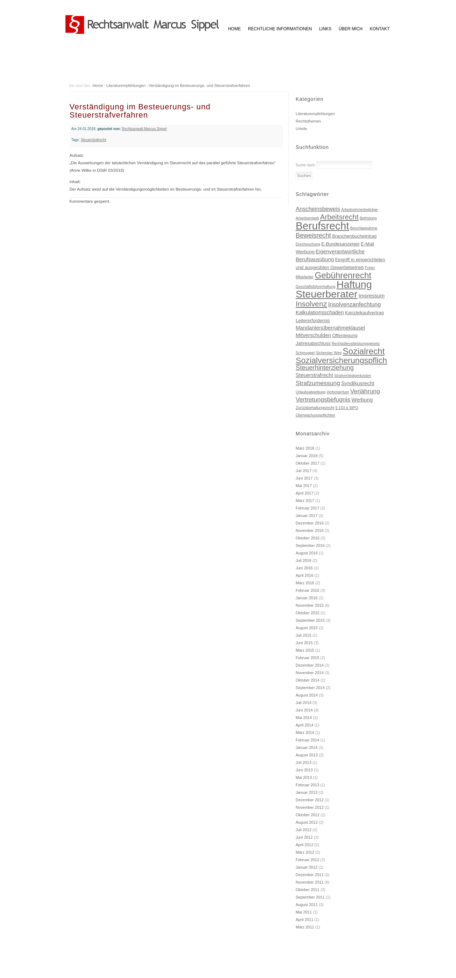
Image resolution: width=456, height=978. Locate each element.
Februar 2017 (307, 508)
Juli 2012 (303, 830)
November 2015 (309, 605)
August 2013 (307, 755)
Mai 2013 (304, 777)
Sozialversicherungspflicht (342, 360)
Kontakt (380, 28)
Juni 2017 (304, 478)
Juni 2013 (304, 770)
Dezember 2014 (309, 665)
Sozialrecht (364, 351)
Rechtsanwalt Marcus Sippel (144, 129)
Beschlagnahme (363, 228)
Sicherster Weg (329, 353)
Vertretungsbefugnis (323, 399)
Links (325, 28)
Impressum (371, 296)
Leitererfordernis (313, 320)
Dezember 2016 (309, 523)
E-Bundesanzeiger (340, 244)
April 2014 (305, 725)
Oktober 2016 (308, 538)
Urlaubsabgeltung (311, 392)
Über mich (350, 28)
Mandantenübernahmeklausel (330, 328)
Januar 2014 (306, 747)
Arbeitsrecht (339, 217)
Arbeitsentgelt (307, 218)
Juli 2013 (303, 762)
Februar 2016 (307, 590)
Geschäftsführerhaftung (315, 286)
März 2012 (305, 852)
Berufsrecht (322, 226)
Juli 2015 (303, 635)
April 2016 (305, 575)
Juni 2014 (304, 710)
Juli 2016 (303, 560)
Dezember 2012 (309, 800)
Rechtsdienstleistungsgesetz (356, 343)
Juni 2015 (304, 643)
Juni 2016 (304, 568)
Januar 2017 (306, 515)
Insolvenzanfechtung (354, 304)
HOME (234, 28)
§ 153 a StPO (346, 407)
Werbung (362, 400)
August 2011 (307, 904)
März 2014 (305, 732)
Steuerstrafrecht (93, 140)
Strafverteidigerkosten (352, 375)
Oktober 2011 (308, 890)
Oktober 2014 (308, 680)
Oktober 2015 (308, 613)
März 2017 (305, 500)
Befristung (368, 218)
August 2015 (307, 628)
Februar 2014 (307, 740)
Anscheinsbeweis (318, 209)
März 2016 (305, 583)
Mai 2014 (304, 717)
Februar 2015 (307, 658)
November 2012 (309, 807)
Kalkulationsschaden (320, 312)
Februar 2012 (307, 860)
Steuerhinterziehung (325, 367)
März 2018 (305, 448)
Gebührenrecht (343, 275)
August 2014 (307, 695)
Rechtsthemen (308, 121)
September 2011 (310, 897)
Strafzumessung (318, 383)
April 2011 (305, 919)
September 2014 (310, 687)
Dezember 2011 (309, 875)
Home (98, 85)
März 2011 (305, 927)
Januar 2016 (306, 598)
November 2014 (309, 673)
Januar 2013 (306, 792)
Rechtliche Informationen (280, 28)
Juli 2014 (303, 702)
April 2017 (305, 493)
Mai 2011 (304, 912)
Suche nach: (306, 165)
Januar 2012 (306, 867)
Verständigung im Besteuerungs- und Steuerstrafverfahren (199, 85)
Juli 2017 (303, 471)
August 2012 (307, 822)
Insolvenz (311, 304)
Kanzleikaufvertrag (364, 312)
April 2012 (305, 845)
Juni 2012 (304, 837)
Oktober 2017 (308, 463)
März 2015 (305, 650)
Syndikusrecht (357, 383)
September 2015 (310, 620)
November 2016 (309, 530)
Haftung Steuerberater (334, 289)
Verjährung (365, 391)
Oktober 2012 (308, 815)
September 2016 (310, 545)
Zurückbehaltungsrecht (315, 407)
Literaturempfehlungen (125, 85)
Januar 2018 (306, 456)
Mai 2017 (304, 485)
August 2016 (307, 553)
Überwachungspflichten (315, 415)
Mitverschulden (313, 335)
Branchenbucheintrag (354, 236)
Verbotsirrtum (338, 392)
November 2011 (309, 882)
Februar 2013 (307, 785)
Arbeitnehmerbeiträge (359, 209)
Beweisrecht (313, 235)
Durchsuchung (308, 244)
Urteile (301, 128)
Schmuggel (305, 353)
